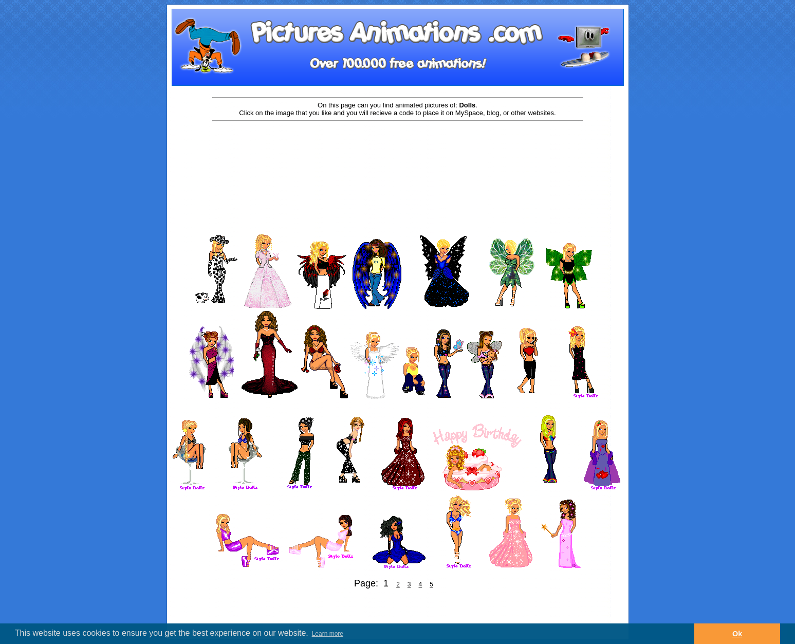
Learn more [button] (327, 633)
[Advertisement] (398, 155)
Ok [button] (737, 634)
